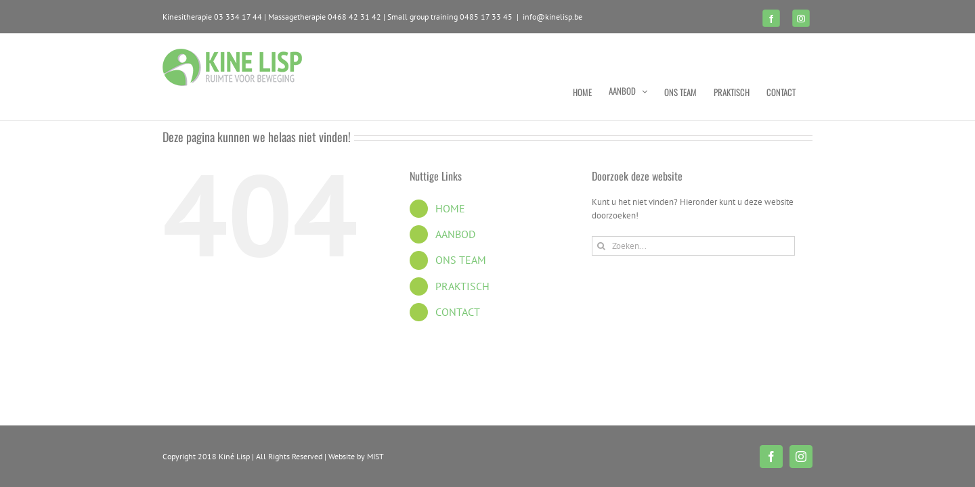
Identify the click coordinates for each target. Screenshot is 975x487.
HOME (450, 208)
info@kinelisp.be (552, 16)
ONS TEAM (460, 259)
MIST (375, 456)
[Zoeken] (601, 246)
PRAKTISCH (462, 286)
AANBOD (455, 234)
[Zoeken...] (693, 246)
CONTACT (457, 312)
